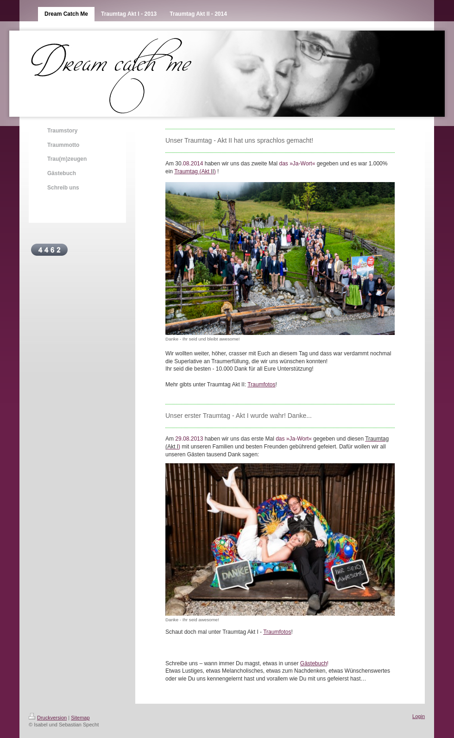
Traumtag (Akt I (193, 171)
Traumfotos (261, 384)
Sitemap (80, 717)
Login (418, 716)
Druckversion (48, 717)
